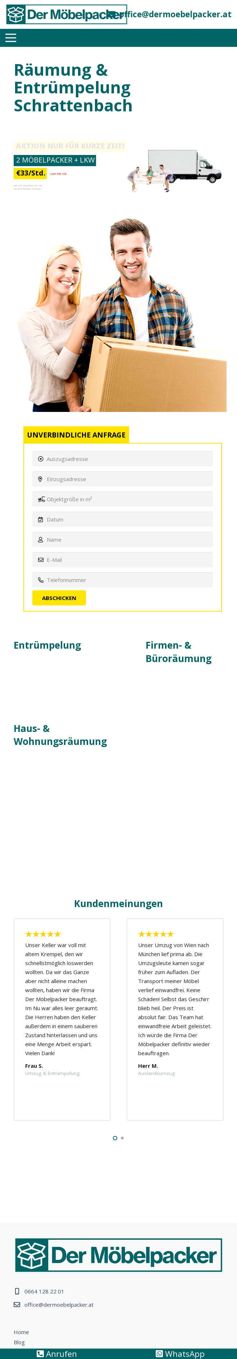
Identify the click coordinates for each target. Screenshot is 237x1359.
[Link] (66, 14)
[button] (115, 1138)
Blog (19, 1342)
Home (21, 1332)
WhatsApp (180, 1354)
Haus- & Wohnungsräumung (60, 735)
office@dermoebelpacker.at (59, 1304)
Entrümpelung (47, 645)
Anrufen (57, 1354)
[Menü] (10, 38)
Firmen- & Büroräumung (178, 652)
